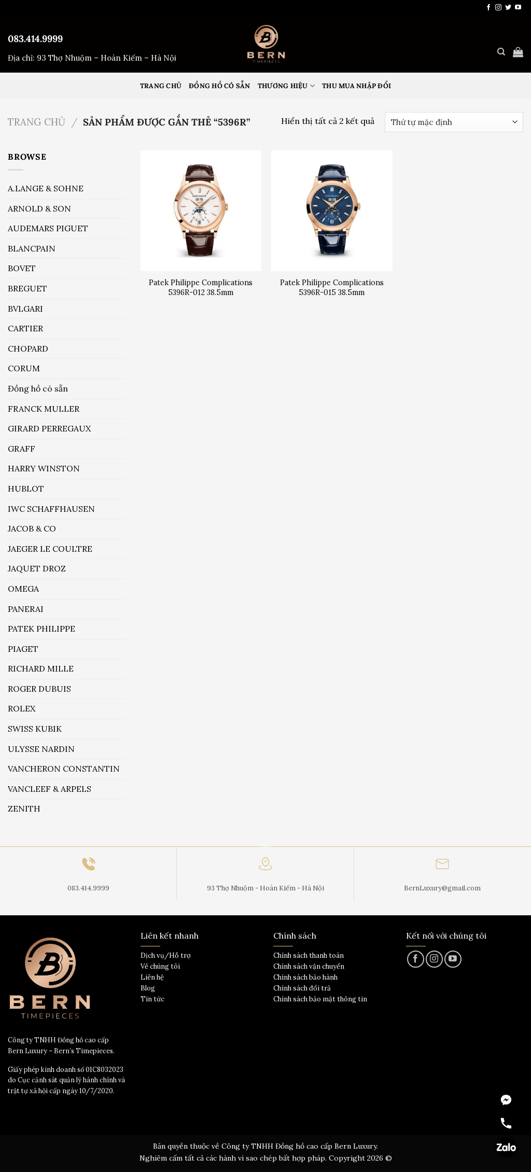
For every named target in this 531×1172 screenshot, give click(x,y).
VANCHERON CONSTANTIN (64, 768)
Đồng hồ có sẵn (219, 85)
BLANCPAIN (31, 248)
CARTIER (25, 328)
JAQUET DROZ (37, 568)
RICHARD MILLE (41, 668)
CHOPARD (28, 348)
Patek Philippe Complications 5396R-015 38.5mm (332, 287)
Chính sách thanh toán (308, 955)
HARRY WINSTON (44, 468)
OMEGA (23, 588)
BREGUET (27, 288)
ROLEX (21, 708)
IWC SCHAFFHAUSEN (51, 509)
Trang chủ (36, 122)
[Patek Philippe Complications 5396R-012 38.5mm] (201, 210)
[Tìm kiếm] (501, 52)
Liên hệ (152, 977)
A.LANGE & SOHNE (45, 188)
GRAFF (21, 448)
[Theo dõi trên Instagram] (498, 7)
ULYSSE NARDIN (41, 749)
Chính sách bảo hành (305, 977)
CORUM (24, 368)
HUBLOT (26, 488)
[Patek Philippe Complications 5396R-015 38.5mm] (331, 210)
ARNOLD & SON (39, 208)
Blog (148, 988)
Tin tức (152, 999)
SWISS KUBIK (35, 728)
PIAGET (23, 649)
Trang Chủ (160, 85)
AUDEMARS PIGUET (48, 228)
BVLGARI (25, 308)
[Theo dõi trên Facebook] (488, 7)
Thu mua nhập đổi (356, 85)
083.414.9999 (35, 39)
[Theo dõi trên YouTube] (518, 7)
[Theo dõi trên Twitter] (508, 7)
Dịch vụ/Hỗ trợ (166, 955)
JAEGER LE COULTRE (50, 548)
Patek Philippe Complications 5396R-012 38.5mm (201, 287)
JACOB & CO (32, 528)
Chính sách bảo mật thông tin (320, 999)
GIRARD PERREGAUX (49, 428)
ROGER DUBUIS (39, 688)
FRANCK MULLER (43, 408)
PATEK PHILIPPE (41, 628)
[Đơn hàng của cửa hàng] (454, 122)
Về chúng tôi (160, 966)
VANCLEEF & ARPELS (49, 789)
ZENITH (24, 808)
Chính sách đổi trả (302, 988)
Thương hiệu (286, 86)
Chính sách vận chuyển (308, 966)
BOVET (22, 268)
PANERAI (26, 609)
